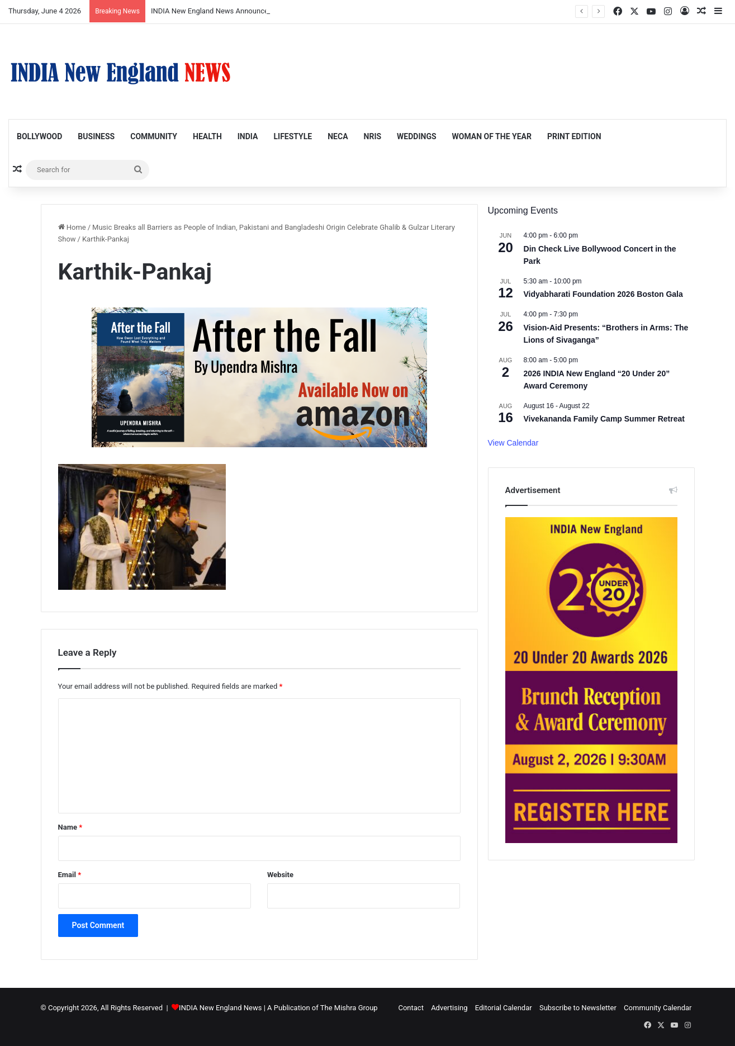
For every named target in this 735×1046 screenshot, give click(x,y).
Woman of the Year (492, 136)
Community (153, 136)
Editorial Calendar (503, 1008)
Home (72, 227)
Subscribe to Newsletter (578, 1008)
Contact (410, 1008)
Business (96, 136)
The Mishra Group (349, 1008)
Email (70, 874)
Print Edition (574, 136)
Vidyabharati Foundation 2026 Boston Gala (603, 294)
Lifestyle (292, 136)
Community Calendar (657, 1008)
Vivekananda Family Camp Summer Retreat (604, 418)
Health (207, 136)
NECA (338, 136)
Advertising (449, 1008)
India (248, 136)
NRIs (373, 136)
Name (70, 827)
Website (280, 874)
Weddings (416, 136)
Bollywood (39, 136)
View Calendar (513, 442)
